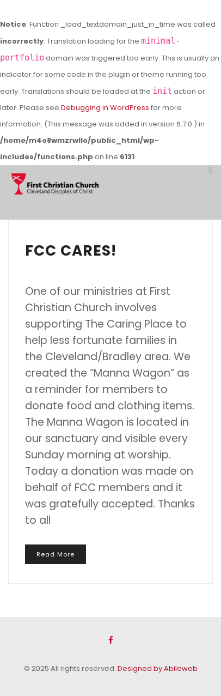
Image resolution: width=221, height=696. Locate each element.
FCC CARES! (70, 250)
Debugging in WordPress (105, 107)
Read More (55, 554)
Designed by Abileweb (158, 668)
